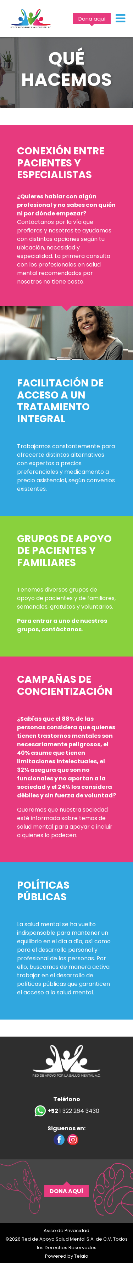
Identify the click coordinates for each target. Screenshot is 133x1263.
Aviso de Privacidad (66, 1230)
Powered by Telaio (66, 1256)
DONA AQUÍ (66, 1191)
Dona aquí (91, 18)
